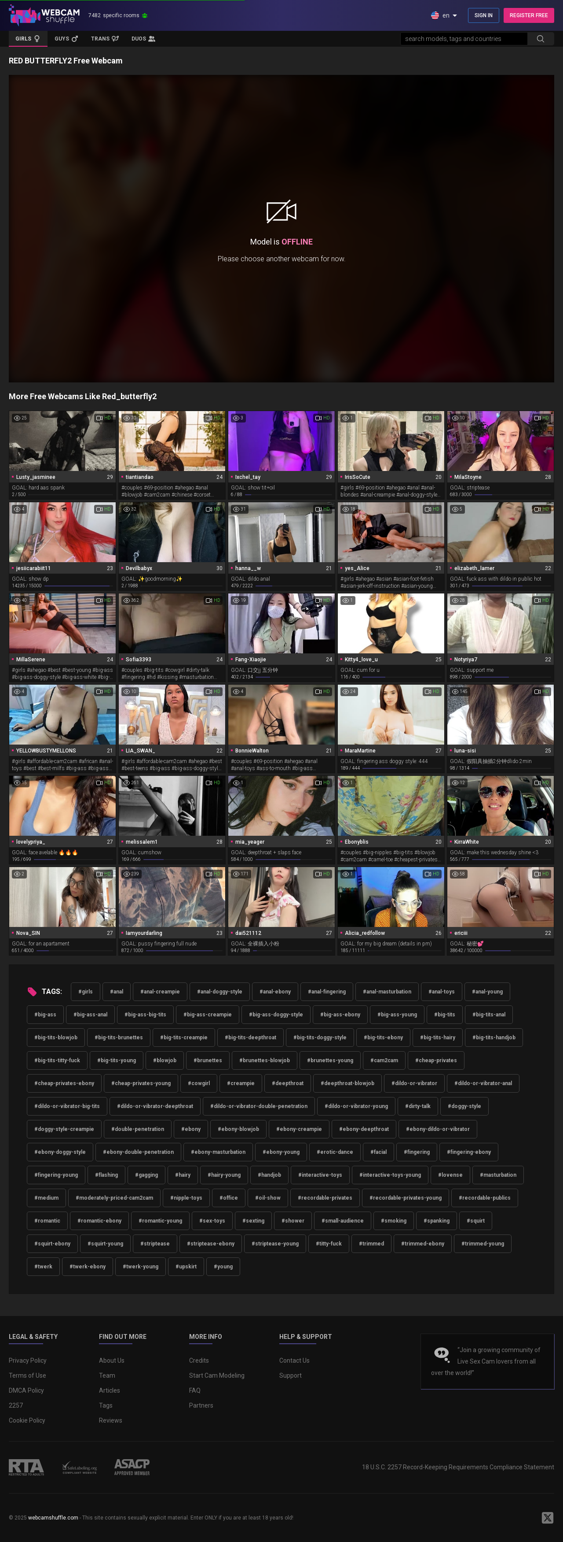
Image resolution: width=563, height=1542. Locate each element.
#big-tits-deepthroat (250, 1037)
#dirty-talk (418, 1106)
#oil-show (268, 1198)
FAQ (195, 1390)
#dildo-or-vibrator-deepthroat (155, 1106)
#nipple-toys (186, 1198)
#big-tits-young (116, 1060)
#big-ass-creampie (207, 1015)
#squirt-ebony (52, 1244)
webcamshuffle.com (53, 1518)
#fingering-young (56, 1175)
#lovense (450, 1175)
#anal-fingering (327, 992)
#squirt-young (105, 1244)
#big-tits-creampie (184, 1037)
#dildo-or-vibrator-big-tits (67, 1106)
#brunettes (208, 1060)
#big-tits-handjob (493, 1037)
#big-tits (444, 1015)
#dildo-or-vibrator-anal (483, 1083)
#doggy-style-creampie (64, 1129)
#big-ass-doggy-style (276, 1015)
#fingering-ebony (469, 1152)
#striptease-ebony (210, 1244)
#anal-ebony (275, 992)
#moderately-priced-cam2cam (114, 1198)
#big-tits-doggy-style (320, 1037)
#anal (116, 992)
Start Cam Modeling (217, 1375)
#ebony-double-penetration (138, 1152)
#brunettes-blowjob (264, 1060)
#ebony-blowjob (238, 1129)
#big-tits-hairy (437, 1037)
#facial (378, 1152)
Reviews (110, 1420)
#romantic (47, 1221)
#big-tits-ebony (383, 1037)
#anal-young (487, 992)
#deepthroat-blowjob (347, 1083)
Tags (106, 1405)
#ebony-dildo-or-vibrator (438, 1129)
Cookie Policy (27, 1420)
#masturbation (498, 1175)
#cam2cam (384, 1060)
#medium (46, 1198)
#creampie (241, 1083)
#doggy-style (464, 1106)
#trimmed (371, 1244)
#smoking (393, 1221)
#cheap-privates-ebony (64, 1083)
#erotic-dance (335, 1152)
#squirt (476, 1221)
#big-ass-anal (90, 1015)
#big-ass (45, 1015)
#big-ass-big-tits (145, 1015)
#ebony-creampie (299, 1129)
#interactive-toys (320, 1175)
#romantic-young (160, 1221)
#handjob (269, 1175)
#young (223, 1267)
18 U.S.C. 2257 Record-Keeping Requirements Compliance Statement (458, 1467)
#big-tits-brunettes (119, 1037)
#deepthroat (287, 1083)
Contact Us (294, 1360)
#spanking (437, 1221)
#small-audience (343, 1221)
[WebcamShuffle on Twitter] (547, 1517)
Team (107, 1375)
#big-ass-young (397, 1015)
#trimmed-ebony (422, 1244)
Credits (199, 1360)
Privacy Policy (28, 1360)
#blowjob (164, 1060)
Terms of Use (27, 1375)
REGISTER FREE (529, 15)
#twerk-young (140, 1267)
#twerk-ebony (87, 1267)
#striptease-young (275, 1244)
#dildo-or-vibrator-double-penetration (258, 1106)
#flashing (106, 1175)
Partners (201, 1405)
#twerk (43, 1267)
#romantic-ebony (99, 1221)
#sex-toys (212, 1221)
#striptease (155, 1244)
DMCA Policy (26, 1390)
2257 (16, 1405)
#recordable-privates (325, 1198)
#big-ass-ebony (340, 1015)
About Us (111, 1360)
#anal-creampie (160, 992)
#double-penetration (137, 1129)
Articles (109, 1390)
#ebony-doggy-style (60, 1152)
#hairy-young (224, 1175)
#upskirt (186, 1267)
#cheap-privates (436, 1060)
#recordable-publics (485, 1198)
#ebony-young (281, 1152)
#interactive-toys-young (390, 1175)
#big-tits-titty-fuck (57, 1060)
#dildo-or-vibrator (414, 1083)
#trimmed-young (482, 1244)
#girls (85, 992)
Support (290, 1375)
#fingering (417, 1152)
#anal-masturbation (387, 992)
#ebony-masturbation (218, 1152)
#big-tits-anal (488, 1015)
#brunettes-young (330, 1060)
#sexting (253, 1221)
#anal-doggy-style (219, 992)
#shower (293, 1221)
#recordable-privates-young (405, 1198)
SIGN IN (484, 15)
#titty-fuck (329, 1244)
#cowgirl (199, 1083)
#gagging (146, 1175)
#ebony (191, 1129)
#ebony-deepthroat (364, 1129)
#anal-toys (441, 992)
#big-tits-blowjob (55, 1037)
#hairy (182, 1175)
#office (228, 1198)
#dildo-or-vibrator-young (356, 1106)
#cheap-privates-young (141, 1083)
